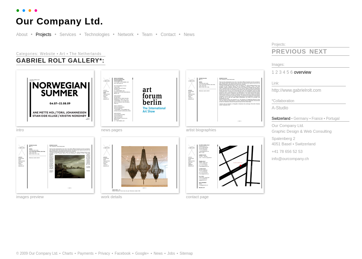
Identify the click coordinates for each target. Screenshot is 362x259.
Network (126, 34)
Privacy (104, 253)
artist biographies (201, 130)
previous (289, 51)
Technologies (96, 34)
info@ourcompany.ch (290, 158)
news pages (111, 130)
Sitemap (186, 253)
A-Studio (280, 107)
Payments (85, 253)
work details (111, 197)
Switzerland (281, 119)
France (317, 119)
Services (67, 34)
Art (62, 54)
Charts (67, 253)
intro (20, 130)
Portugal (332, 119)
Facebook (123, 253)
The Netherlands (85, 54)
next (318, 51)
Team (147, 34)
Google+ (142, 253)
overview (302, 72)
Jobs (171, 253)
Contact (167, 34)
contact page (197, 197)
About (21, 34)
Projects (43, 34)
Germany (301, 119)
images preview (30, 197)
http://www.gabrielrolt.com (296, 90)
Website (47, 54)
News (189, 34)
